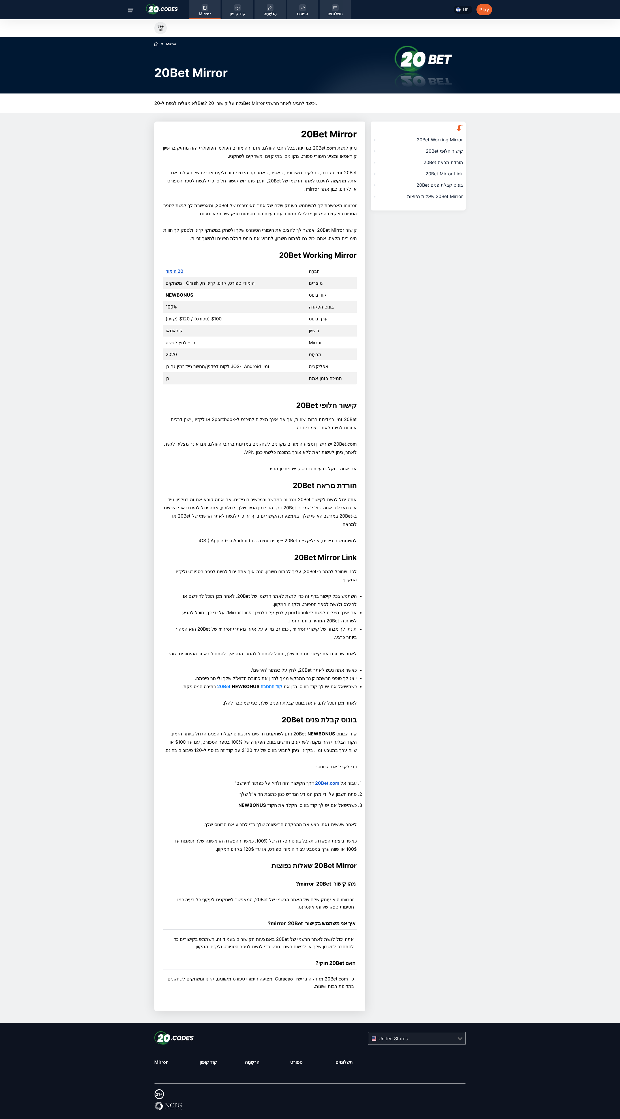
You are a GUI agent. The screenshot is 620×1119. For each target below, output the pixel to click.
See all (160, 28)
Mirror (161, 1062)
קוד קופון (208, 1062)
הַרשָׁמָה (252, 1062)
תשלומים (344, 1062)
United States (393, 1038)
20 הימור (174, 271)
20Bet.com (326, 783)
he (466, 9)
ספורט (296, 1062)
